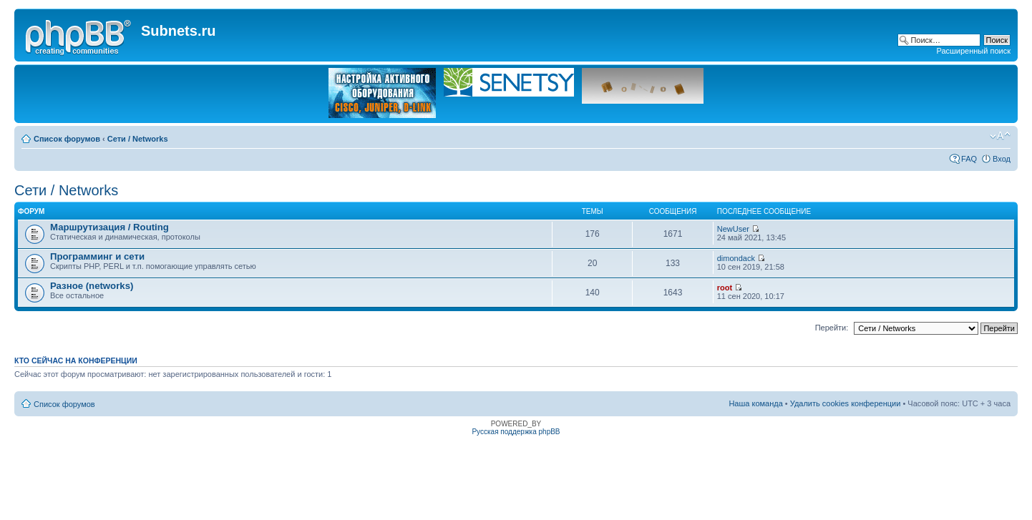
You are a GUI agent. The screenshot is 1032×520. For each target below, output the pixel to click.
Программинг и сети (97, 256)
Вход (1002, 158)
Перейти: (832, 327)
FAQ (969, 158)
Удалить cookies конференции (845, 403)
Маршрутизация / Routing (109, 227)
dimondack (736, 258)
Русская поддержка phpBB (516, 432)
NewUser (733, 229)
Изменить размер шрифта (1000, 135)
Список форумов (67, 138)
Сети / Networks (137, 138)
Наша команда (755, 403)
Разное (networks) (91, 285)
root (724, 287)
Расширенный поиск (973, 50)
